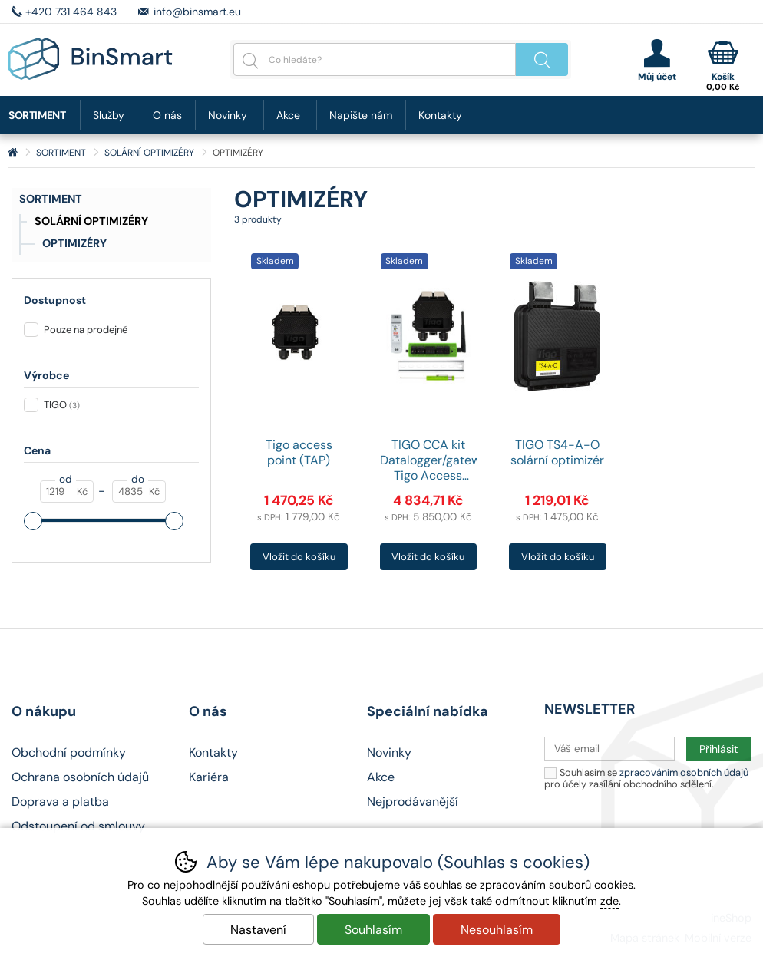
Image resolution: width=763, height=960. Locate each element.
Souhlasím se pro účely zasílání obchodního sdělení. (646, 777)
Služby (108, 115)
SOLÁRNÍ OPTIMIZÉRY (91, 221)
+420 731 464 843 (71, 11)
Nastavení (258, 930)
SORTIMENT (50, 199)
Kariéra (209, 777)
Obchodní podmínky (69, 752)
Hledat (542, 59)
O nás (167, 115)
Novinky (227, 115)
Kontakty (440, 115)
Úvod (13, 153)
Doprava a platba (60, 801)
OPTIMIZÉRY (74, 243)
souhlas (443, 885)
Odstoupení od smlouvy (78, 826)
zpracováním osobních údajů (683, 772)
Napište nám (360, 115)
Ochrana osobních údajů (80, 777)
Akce (288, 115)
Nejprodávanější (412, 801)
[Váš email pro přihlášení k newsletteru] (609, 749)
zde (609, 901)
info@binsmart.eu (197, 11)
